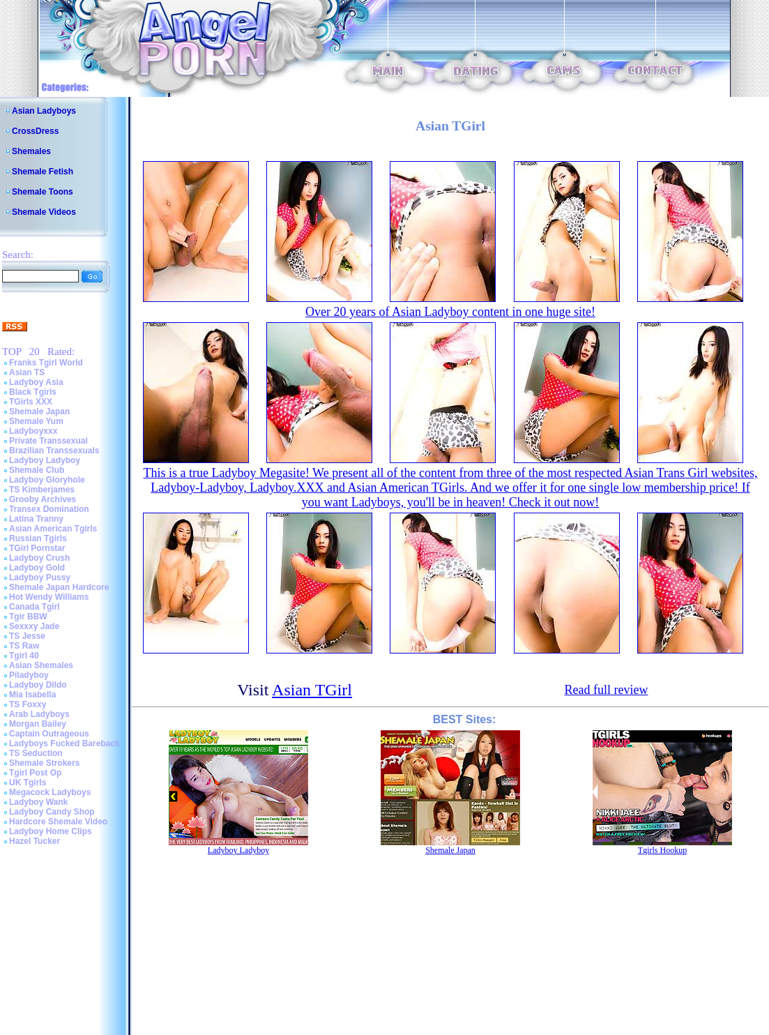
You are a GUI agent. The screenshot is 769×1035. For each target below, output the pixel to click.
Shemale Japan (39, 411)
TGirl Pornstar (37, 548)
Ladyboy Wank (38, 802)
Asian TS (27, 372)
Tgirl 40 (24, 655)
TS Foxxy (27, 704)
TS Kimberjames (42, 489)
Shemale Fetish (42, 171)
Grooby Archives (42, 499)
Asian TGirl (312, 690)
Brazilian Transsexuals (54, 450)
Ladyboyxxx (33, 431)
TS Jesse (27, 636)
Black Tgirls (32, 392)
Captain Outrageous (49, 734)
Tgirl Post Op (35, 773)
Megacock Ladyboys (50, 792)
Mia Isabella (32, 695)
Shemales (31, 151)
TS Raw (24, 646)
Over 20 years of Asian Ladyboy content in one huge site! (450, 312)
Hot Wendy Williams (49, 597)
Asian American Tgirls (53, 529)
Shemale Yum (36, 421)
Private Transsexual (48, 441)
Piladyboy (29, 675)
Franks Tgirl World (46, 363)
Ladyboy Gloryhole (47, 480)
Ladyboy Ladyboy (44, 460)
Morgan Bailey (37, 724)
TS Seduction (36, 753)
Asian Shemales (41, 665)
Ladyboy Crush (39, 558)
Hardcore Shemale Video (58, 821)
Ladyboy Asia (36, 382)
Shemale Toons (42, 192)
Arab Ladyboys (39, 714)
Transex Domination (49, 509)
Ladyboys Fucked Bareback (64, 743)
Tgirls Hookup (662, 850)
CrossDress (35, 131)
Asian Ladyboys (44, 111)
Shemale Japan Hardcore (59, 587)
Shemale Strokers (44, 763)
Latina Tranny (36, 519)
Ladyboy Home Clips (50, 831)
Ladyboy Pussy (39, 577)
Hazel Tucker (34, 841)
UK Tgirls (27, 782)
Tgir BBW (28, 616)
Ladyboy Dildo (38, 685)
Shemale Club (36, 470)
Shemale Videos (44, 212)
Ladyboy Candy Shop (52, 812)
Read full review (606, 690)
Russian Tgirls (38, 538)
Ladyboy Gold (37, 568)
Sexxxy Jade (34, 626)
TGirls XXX (30, 402)
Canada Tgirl (34, 607)
